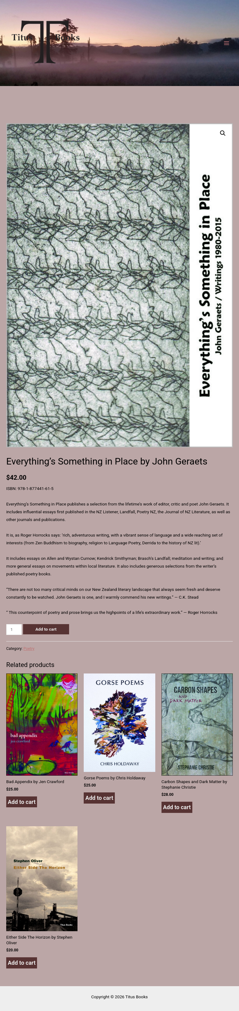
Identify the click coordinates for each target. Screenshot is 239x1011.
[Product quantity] (14, 629)
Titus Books (7, 81)
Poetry (28, 648)
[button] (222, 133)
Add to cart (46, 629)
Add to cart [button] (21, 802)
